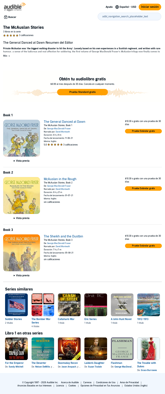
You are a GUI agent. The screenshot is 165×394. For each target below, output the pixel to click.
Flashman (116, 363)
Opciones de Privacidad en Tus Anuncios (100, 385)
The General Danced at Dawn (64, 122)
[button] (6, 55)
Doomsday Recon (68, 363)
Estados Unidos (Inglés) (136, 385)
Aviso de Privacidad (129, 382)
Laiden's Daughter (94, 363)
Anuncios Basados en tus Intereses (34, 385)
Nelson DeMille (42, 366)
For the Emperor (14, 363)
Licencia (60, 385)
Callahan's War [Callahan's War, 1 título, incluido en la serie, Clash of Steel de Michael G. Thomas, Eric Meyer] (66, 319)
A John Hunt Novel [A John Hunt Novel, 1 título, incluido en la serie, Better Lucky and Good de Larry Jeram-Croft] (121, 319)
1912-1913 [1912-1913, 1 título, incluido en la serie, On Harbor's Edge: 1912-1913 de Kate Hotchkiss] (142, 319)
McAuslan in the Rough (60, 179)
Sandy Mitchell (16, 366)
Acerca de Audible (70, 382)
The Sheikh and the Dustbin (63, 236)
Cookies (72, 385)
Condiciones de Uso (105, 382)
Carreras (87, 382)
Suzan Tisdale (95, 366)
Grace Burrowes (149, 370)
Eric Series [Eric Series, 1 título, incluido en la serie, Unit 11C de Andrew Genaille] (90, 319)
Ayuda (109, 7)
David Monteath (63, 132)
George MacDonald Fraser (59, 128)
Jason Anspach (69, 366)
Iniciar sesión (150, 7)
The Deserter (39, 363)
